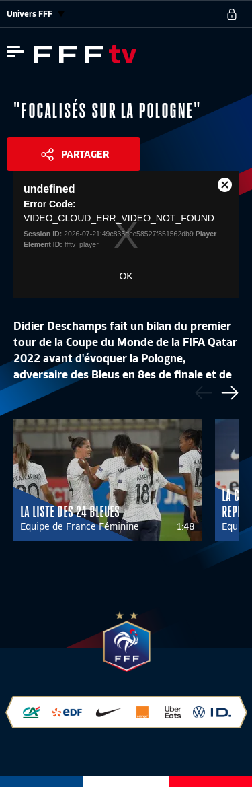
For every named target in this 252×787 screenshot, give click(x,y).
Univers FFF (36, 14)
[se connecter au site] (232, 14)
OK (125, 276)
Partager (85, 154)
